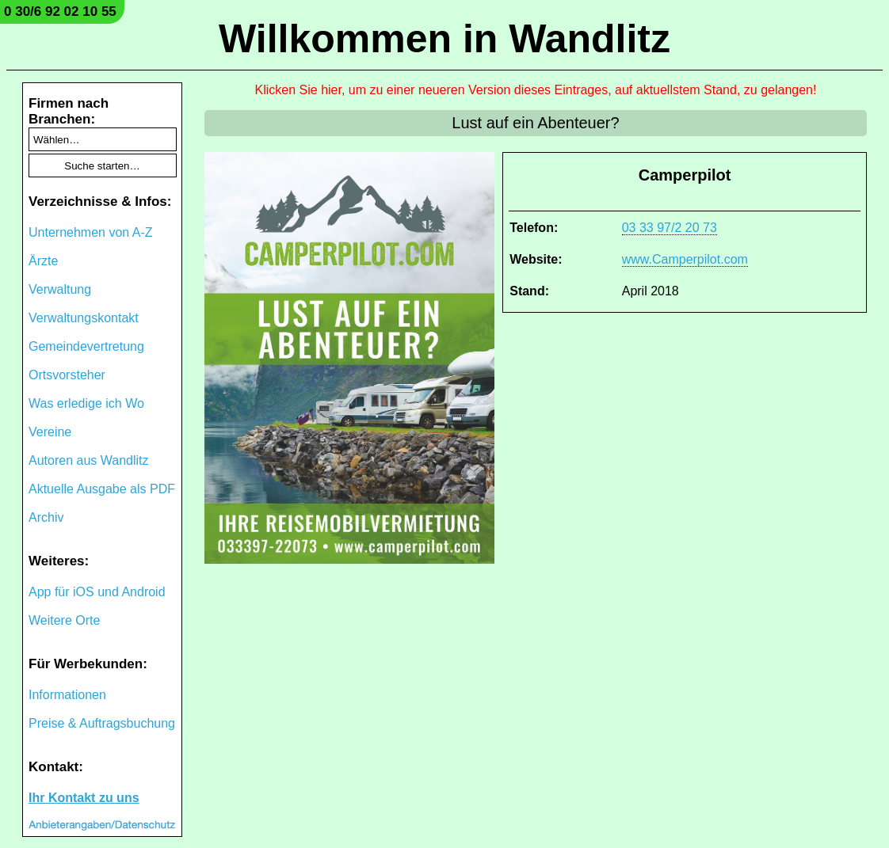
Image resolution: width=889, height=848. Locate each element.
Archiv (46, 517)
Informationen (67, 695)
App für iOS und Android (97, 592)
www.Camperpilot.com (685, 259)
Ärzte (43, 261)
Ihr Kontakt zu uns (84, 797)
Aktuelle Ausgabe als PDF (102, 489)
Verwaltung (60, 289)
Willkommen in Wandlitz (444, 39)
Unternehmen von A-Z (91, 232)
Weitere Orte (64, 620)
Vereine (50, 432)
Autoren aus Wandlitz (88, 460)
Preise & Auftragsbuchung (102, 723)
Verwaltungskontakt (84, 318)
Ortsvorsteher (67, 375)
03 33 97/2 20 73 (669, 227)
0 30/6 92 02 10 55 (60, 11)
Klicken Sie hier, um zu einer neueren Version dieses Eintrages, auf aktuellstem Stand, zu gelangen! (536, 90)
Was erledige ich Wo (86, 403)
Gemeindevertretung (86, 346)
